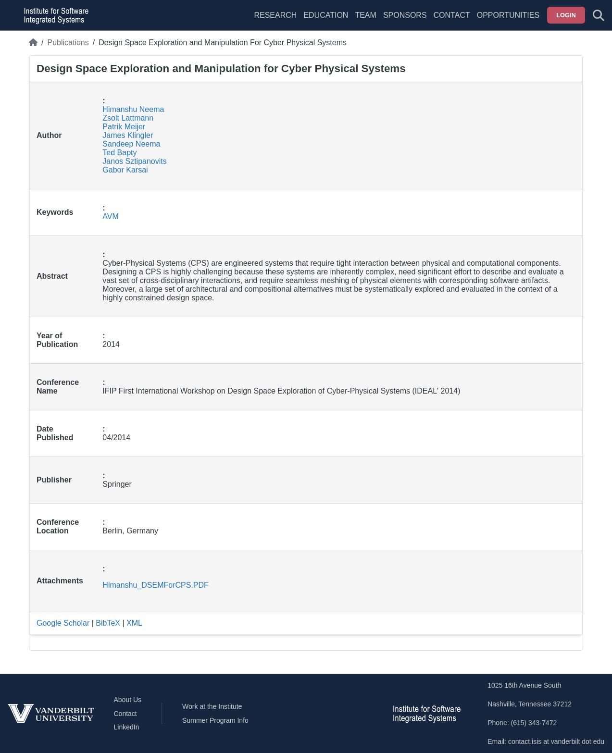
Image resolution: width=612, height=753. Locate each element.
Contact (452, 15)
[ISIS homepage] (54, 15)
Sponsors (405, 15)
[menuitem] (365, 21)
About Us (128, 700)
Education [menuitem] (325, 15)
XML (134, 623)
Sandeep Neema (131, 144)
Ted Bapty (119, 152)
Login (566, 15)
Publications (67, 42)
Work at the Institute (212, 706)
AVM (110, 216)
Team (365, 15)
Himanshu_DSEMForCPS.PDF (155, 585)
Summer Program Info (215, 720)
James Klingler (127, 135)
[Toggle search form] (598, 15)
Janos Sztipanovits (134, 161)
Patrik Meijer (123, 127)
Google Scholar (63, 623)
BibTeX (108, 623)
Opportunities (508, 15)
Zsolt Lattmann (127, 118)
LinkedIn (126, 727)
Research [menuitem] (275, 15)
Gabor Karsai (125, 170)
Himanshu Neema (133, 109)
